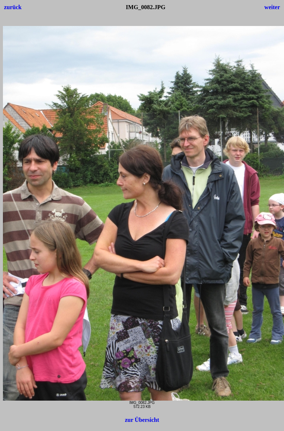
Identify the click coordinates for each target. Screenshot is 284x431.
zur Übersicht (142, 420)
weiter (272, 7)
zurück (13, 7)
